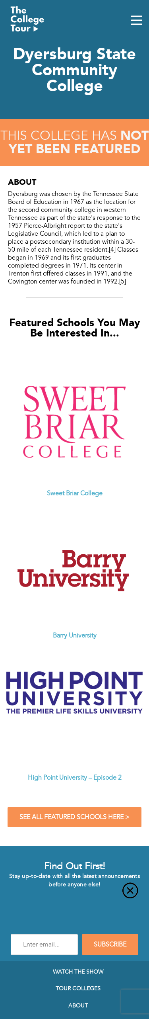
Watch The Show (78, 971)
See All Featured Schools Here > (74, 817)
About (78, 1005)
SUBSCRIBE (110, 945)
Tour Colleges (78, 988)
